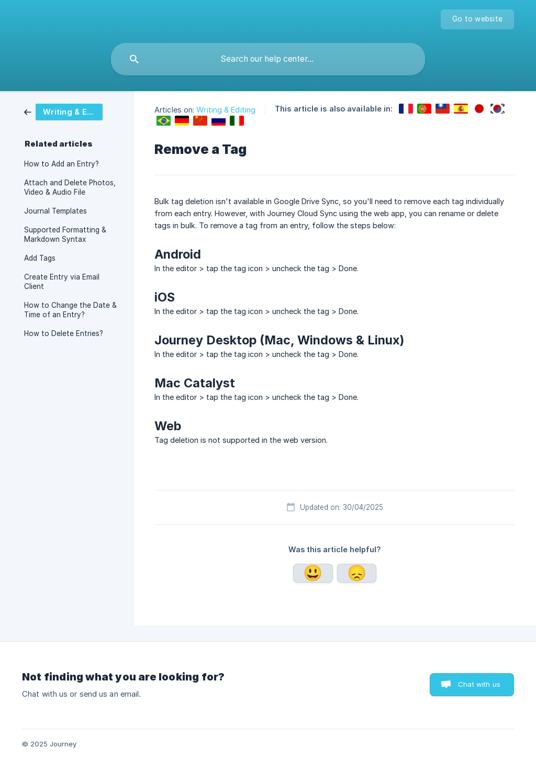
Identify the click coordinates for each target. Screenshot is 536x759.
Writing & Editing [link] (225, 109)
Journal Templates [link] (55, 211)
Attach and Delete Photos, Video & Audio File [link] (70, 187)
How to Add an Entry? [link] (61, 164)
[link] (71, 112)
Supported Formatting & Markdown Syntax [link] (65, 234)
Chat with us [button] (479, 684)
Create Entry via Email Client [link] (61, 282)
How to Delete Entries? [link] (63, 333)
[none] (477, 19)
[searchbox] (268, 59)
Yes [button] (313, 573)
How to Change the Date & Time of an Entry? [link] (70, 310)
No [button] (356, 573)
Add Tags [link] (39, 258)
